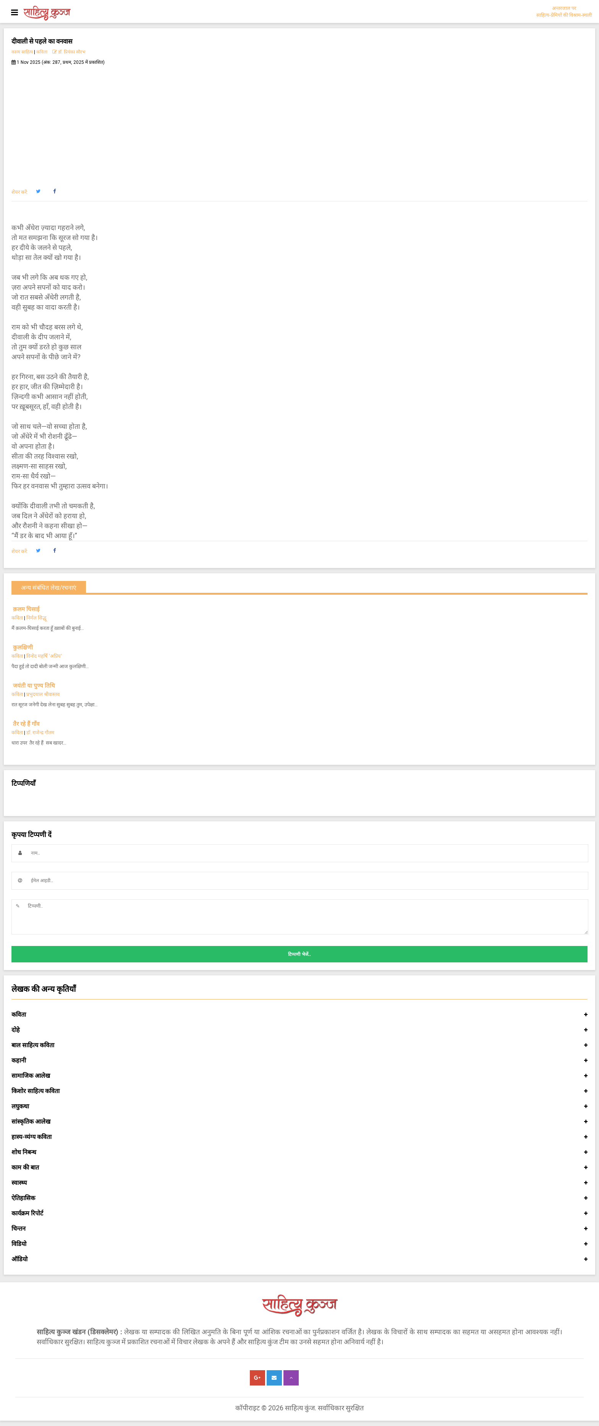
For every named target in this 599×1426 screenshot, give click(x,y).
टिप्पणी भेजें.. (299, 954)
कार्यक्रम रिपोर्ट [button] (299, 1213)
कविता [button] (299, 1014)
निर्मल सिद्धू (36, 618)
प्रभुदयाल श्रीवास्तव (43, 694)
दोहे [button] (299, 1030)
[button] (38, 191)
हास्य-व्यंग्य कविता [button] (299, 1137)
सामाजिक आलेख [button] (299, 1076)
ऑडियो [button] (299, 1259)
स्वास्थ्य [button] (299, 1183)
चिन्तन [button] (299, 1228)
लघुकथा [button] (299, 1106)
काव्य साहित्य (22, 52)
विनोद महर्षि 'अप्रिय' (44, 656)
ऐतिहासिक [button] (299, 1198)
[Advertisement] (299, 122)
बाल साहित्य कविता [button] (299, 1045)
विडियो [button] (299, 1244)
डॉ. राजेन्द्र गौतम (40, 732)
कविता (41, 52)
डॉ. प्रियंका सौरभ (68, 52)
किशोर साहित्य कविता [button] (299, 1091)
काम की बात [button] (299, 1167)
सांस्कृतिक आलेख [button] (299, 1121)
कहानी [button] (299, 1060)
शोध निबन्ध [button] (299, 1152)
